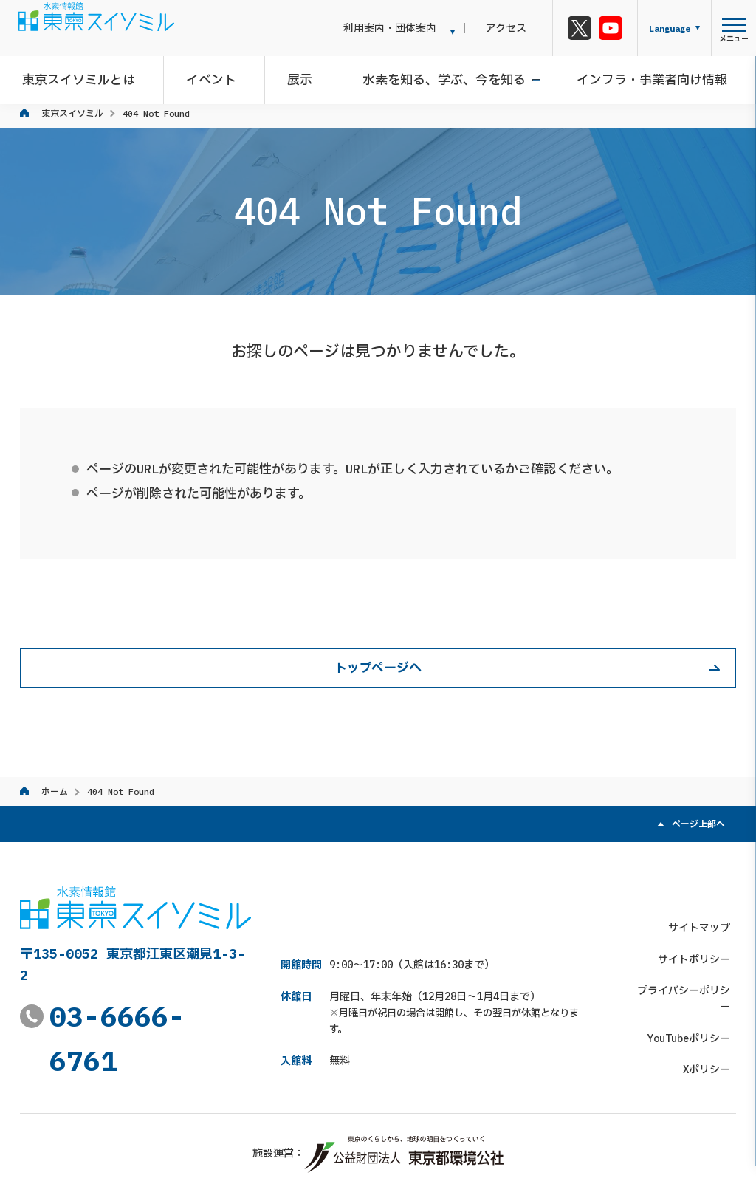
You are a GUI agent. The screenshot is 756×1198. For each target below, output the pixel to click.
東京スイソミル (72, 113)
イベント (220, 77)
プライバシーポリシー (684, 957)
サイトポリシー (700, 926)
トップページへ (378, 668)
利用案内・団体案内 (412, 28)
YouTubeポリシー (694, 989)
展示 (302, 77)
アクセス (516, 28)
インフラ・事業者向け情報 (643, 77)
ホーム (54, 791)
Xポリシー (712, 1020)
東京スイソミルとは (93, 77)
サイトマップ (705, 894)
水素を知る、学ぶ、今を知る (441, 77)
